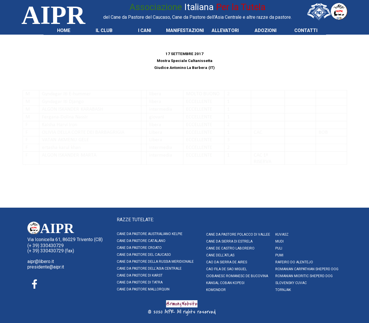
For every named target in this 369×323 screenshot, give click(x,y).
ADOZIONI (265, 30)
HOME (63, 30)
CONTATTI (305, 30)
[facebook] (34, 284)
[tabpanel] (197, 10)
